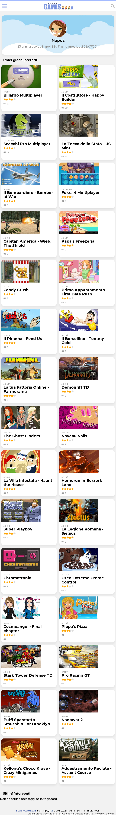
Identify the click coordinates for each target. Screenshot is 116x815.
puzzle (7, 287)
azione (7, 189)
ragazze (8, 433)
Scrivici (110, 813)
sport (6, 92)
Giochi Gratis (35, 813)
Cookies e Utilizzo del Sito (77, 813)
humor (7, 335)
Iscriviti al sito (52, 813)
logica (65, 140)
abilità (65, 92)
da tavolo (9, 140)
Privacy (99, 813)
